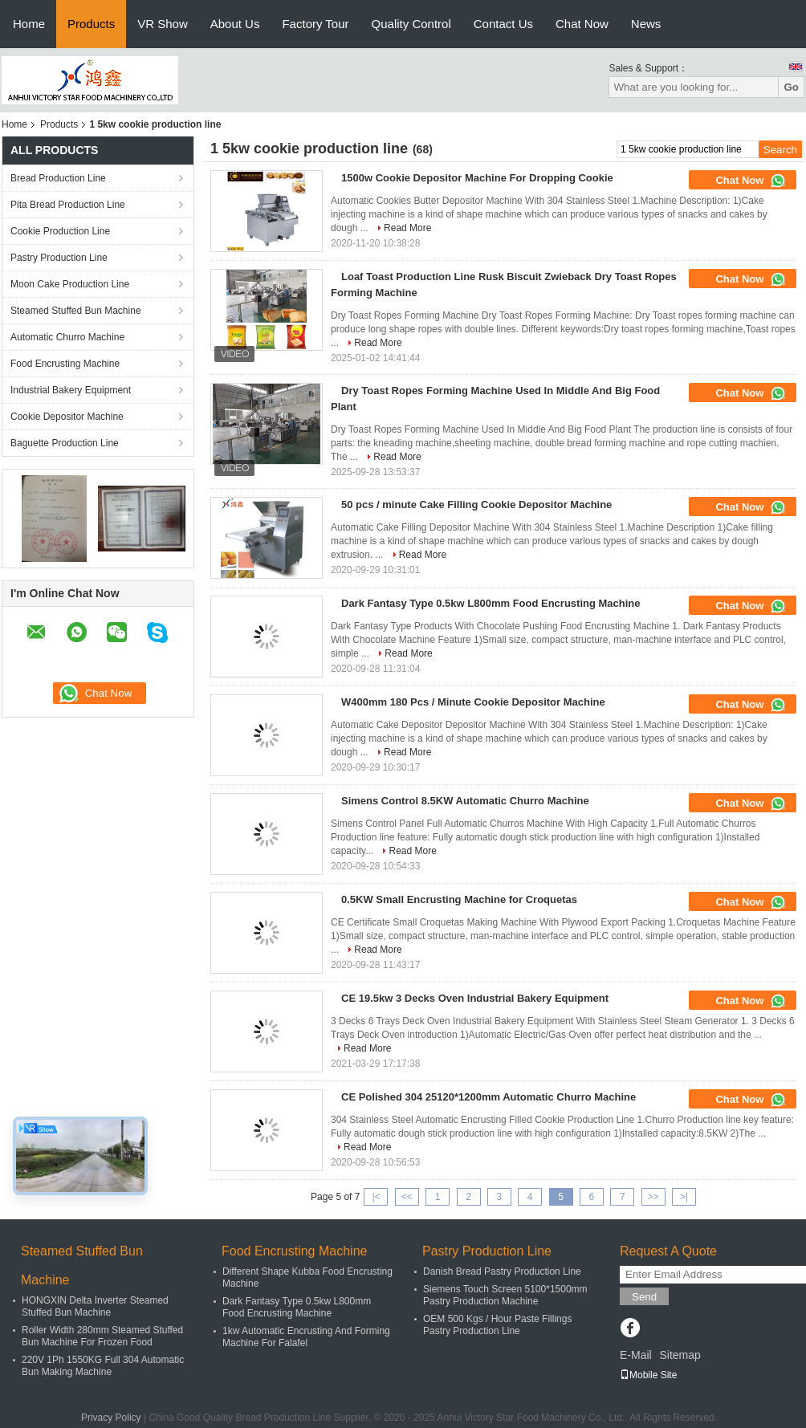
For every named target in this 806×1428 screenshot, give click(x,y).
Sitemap (679, 1355)
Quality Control (411, 24)
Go (791, 87)
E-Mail (636, 1355)
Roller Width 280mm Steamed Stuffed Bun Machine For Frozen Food (102, 1336)
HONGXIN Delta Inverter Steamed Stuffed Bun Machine (95, 1306)
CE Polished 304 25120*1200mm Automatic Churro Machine (488, 1097)
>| (684, 1196)
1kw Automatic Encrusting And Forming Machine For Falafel (306, 1337)
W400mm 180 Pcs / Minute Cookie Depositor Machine (473, 702)
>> (653, 1196)
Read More (407, 228)
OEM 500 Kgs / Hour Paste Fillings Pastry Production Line (497, 1324)
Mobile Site (648, 1375)
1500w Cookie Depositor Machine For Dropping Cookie (477, 178)
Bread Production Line (58, 178)
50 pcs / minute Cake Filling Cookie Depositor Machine (476, 504)
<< (407, 1196)
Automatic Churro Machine (67, 337)
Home (29, 24)
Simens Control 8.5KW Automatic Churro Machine (465, 801)
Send (644, 1297)
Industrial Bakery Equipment (70, 390)
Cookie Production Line (60, 231)
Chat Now (582, 24)
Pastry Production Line (59, 257)
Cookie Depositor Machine (67, 416)
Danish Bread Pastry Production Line (502, 1271)
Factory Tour (315, 24)
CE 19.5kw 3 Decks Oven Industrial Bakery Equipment (475, 998)
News (646, 24)
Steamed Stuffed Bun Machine (75, 310)
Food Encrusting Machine (65, 363)
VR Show (162, 24)
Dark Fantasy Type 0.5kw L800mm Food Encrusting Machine (491, 603)
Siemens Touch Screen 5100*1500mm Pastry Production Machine (505, 1295)
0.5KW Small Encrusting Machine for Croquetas (459, 899)
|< (376, 1196)
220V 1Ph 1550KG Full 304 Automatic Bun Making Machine (103, 1365)
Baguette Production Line (64, 443)
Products (91, 24)
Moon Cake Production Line (69, 284)
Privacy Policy (111, 1417)
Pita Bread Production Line (67, 204)
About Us (235, 24)
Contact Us (503, 24)
